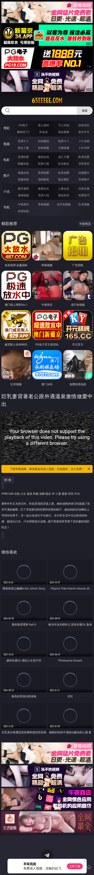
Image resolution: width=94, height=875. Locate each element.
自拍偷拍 (43, 141)
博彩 (6, 128)
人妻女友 (63, 188)
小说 (6, 191)
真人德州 (43, 125)
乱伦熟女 (63, 163)
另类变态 (83, 163)
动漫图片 (83, 173)
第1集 (7, 480)
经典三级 (43, 163)
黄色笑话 (63, 195)
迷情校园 (23, 195)
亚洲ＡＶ (23, 141)
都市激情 (23, 188)
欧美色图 (63, 173)
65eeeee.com (47, 100)
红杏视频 (83, 204)
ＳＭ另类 (83, 148)
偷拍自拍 (43, 157)
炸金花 (43, 132)
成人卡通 (63, 157)
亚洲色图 (43, 173)
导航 (6, 207)
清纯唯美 (43, 179)
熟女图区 (63, 179)
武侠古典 (83, 188)
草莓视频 (43, 204)
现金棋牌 (63, 132)
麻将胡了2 (23, 132)
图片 (6, 175)
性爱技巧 (83, 195)
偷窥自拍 (23, 173)
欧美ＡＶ (63, 141)
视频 (6, 144)
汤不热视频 (64, 204)
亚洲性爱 (23, 157)
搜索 (84, 110)
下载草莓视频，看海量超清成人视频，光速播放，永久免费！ (50, 469)
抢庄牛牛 (83, 132)
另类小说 (43, 195)
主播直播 (63, 148)
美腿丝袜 (23, 179)
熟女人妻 (23, 148)
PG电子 (23, 125)
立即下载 (74, 866)
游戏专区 (83, 125)
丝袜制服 (43, 148)
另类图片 (83, 179)
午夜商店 (23, 204)
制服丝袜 (23, 163)
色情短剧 (23, 211)
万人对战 (63, 125)
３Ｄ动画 (83, 141)
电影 (6, 160)
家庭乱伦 (43, 188)
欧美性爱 (83, 157)
